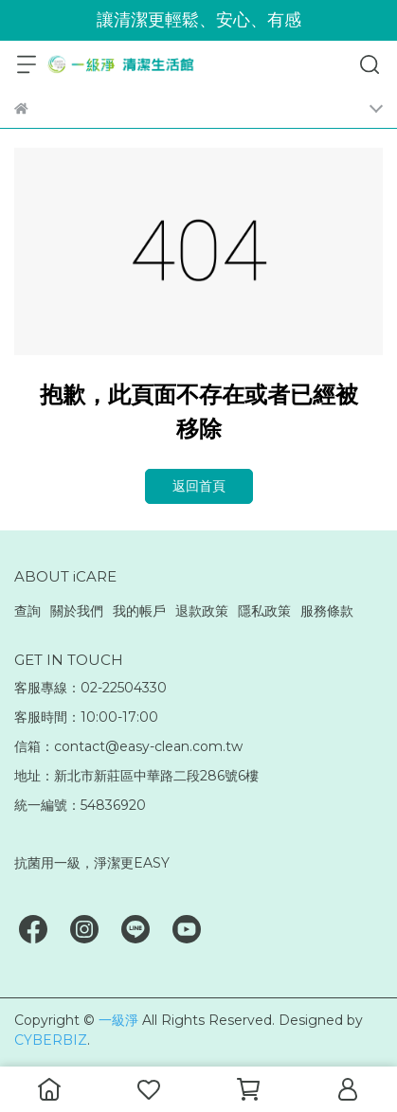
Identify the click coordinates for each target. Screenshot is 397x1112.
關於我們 (76, 610)
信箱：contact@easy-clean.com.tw (128, 746)
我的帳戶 (139, 610)
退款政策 (201, 610)
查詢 (27, 610)
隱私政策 (264, 610)
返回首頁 (199, 485)
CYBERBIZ (50, 1040)
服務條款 (326, 610)
